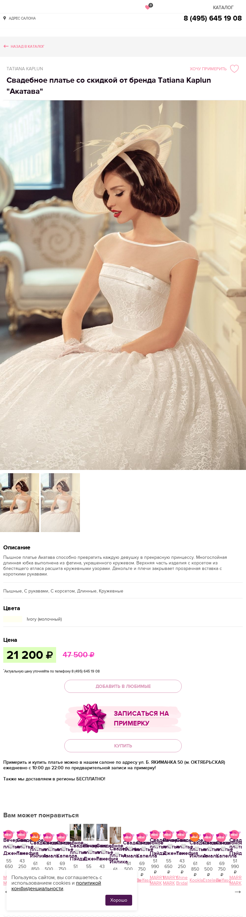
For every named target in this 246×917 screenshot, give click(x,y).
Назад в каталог (27, 46)
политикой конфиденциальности (56, 886)
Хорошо (118, 900)
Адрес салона (22, 18)
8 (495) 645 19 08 (213, 18)
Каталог (223, 7)
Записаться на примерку (141, 718)
